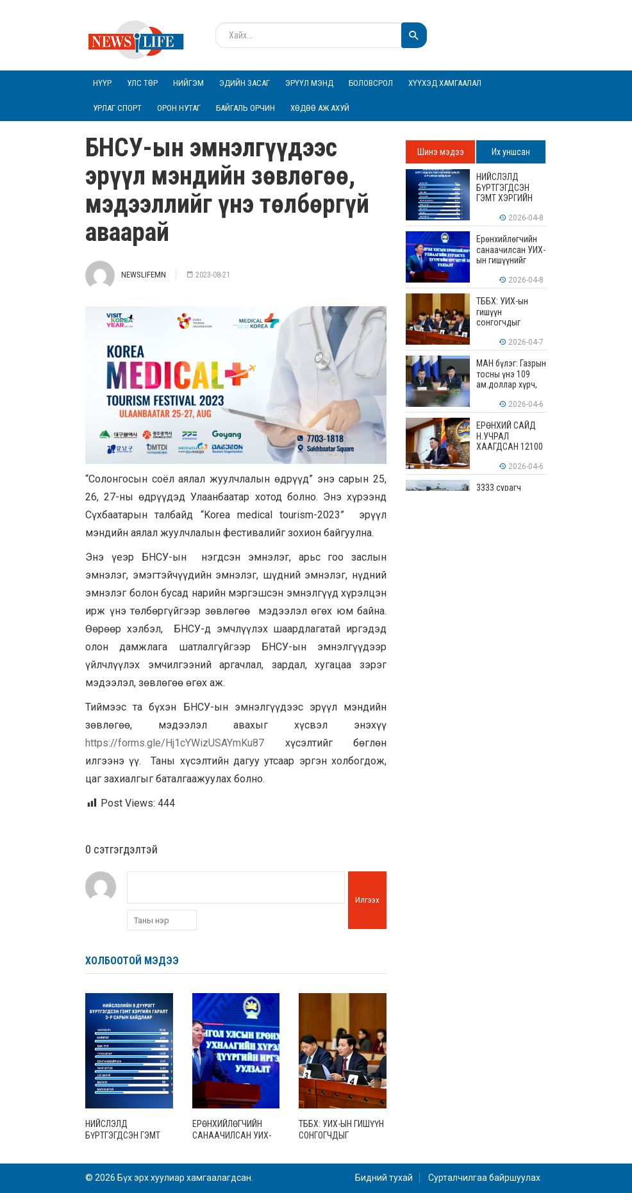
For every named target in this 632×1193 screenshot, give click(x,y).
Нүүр (102, 83)
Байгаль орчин (245, 108)
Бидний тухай (384, 1177)
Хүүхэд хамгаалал (444, 83)
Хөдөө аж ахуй (319, 108)
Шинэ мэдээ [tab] (440, 152)
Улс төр (142, 83)
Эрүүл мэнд (309, 83)
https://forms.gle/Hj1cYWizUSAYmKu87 (174, 743)
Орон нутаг (179, 108)
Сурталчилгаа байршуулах (484, 1177)
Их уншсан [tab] (511, 152)
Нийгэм (188, 83)
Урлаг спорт (117, 108)
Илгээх (367, 900)
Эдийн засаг (244, 83)
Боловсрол (371, 83)
